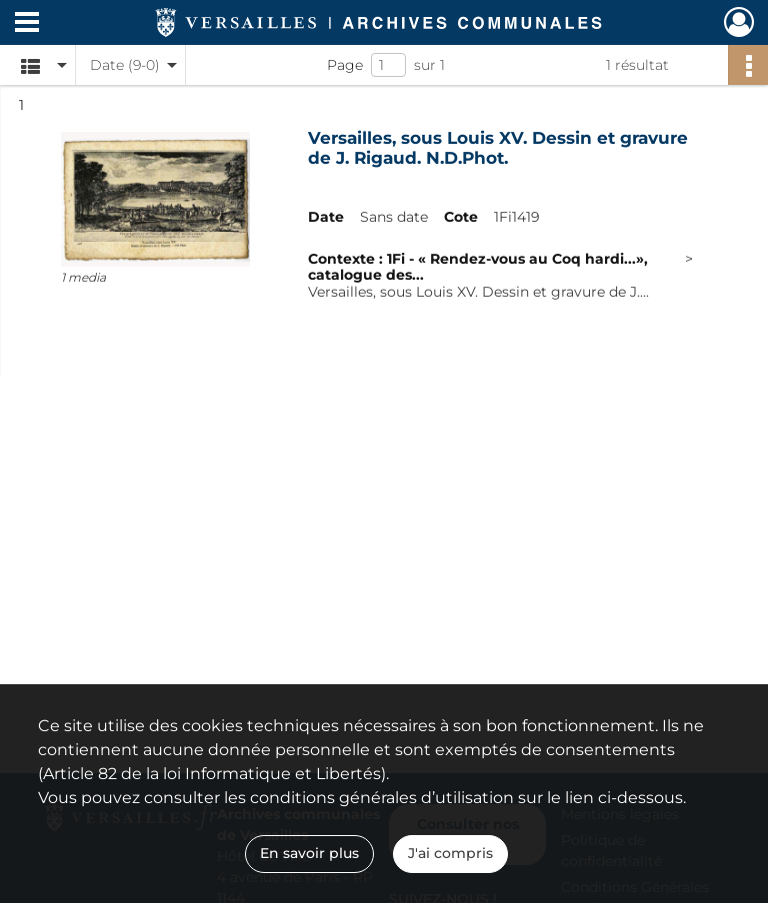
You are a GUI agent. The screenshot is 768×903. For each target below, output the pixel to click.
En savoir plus (309, 853)
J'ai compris (450, 853)
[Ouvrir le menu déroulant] (27, 24)
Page (345, 65)
